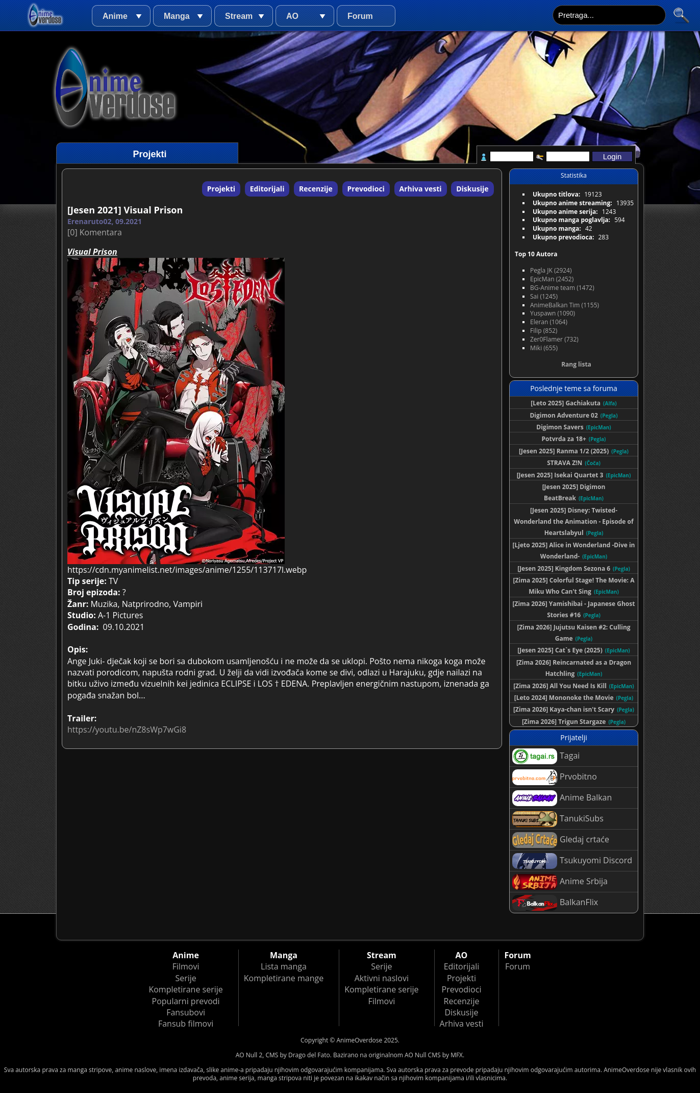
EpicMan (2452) (551, 279)
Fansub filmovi (185, 1023)
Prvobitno (554, 777)
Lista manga (284, 966)
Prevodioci (366, 188)
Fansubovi (185, 1012)
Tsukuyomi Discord (572, 861)
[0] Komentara (94, 232)
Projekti (221, 188)
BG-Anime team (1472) (562, 287)
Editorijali (267, 188)
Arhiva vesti (420, 188)
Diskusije (472, 188)
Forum (360, 16)
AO (292, 16)
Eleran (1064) (548, 322)
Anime (115, 16)
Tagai (546, 756)
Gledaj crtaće (560, 840)
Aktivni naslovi (382, 978)
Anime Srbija (560, 882)
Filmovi (185, 966)
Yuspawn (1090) (552, 313)
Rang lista (576, 364)
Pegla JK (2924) (551, 270)
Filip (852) (543, 330)
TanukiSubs (558, 819)
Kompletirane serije (185, 989)
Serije (185, 978)
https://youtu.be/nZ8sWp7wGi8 (126, 729)
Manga (177, 16)
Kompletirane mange (283, 978)
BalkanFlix (555, 903)
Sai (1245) (544, 296)
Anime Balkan (562, 798)
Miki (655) (544, 348)
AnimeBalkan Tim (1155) (564, 305)
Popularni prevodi (186, 1001)
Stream (239, 16)
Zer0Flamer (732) (554, 339)
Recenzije (316, 188)
